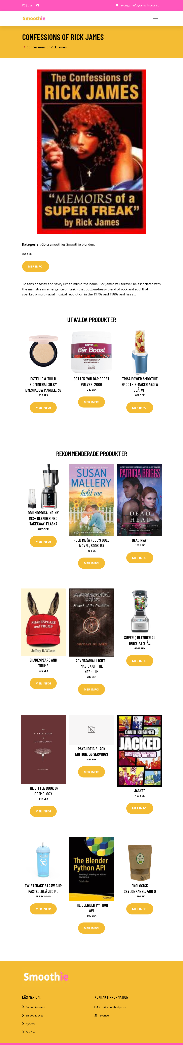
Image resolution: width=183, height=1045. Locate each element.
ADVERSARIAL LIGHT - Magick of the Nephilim (92, 667)
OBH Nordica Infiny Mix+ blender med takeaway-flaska (43, 518)
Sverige (124, 5)
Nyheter (30, 1025)
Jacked (140, 791)
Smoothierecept (35, 1008)
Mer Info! (35, 266)
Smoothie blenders (80, 244)
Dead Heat (140, 540)
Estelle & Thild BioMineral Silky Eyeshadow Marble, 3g (43, 384)
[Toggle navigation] (155, 18)
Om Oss (30, 1033)
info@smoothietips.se (145, 5)
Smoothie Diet (34, 1017)
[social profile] (38, 5)
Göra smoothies (53, 244)
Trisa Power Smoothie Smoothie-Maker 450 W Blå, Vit (139, 384)
